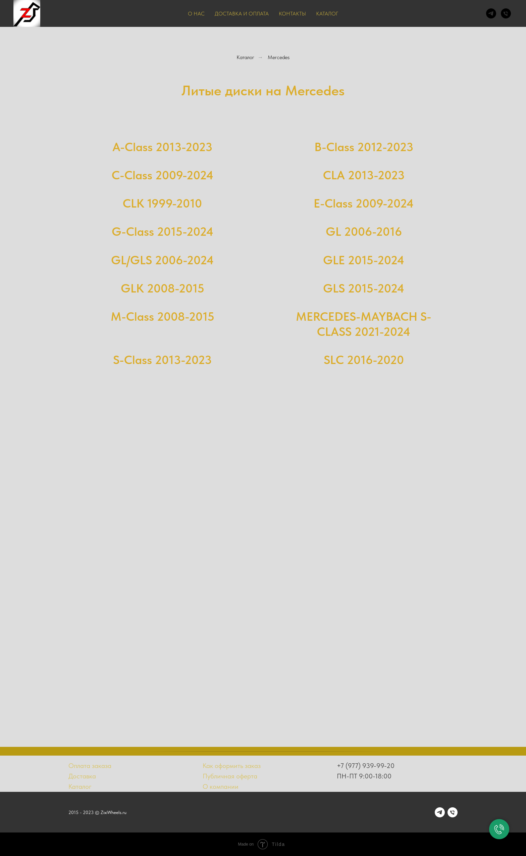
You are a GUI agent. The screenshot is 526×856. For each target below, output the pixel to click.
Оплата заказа (89, 766)
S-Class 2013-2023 (162, 360)
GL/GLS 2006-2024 (162, 260)
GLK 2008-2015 (162, 288)
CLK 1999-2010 (162, 203)
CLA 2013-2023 (364, 175)
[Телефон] (506, 13)
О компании (221, 786)
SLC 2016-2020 (364, 360)
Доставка (82, 776)
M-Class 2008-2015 (162, 316)
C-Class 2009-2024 (162, 175)
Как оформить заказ (232, 766)
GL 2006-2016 (364, 231)
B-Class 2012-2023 (363, 147)
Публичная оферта (230, 776)
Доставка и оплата (242, 13)
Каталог (327, 13)
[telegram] (491, 13)
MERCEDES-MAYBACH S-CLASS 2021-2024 (363, 324)
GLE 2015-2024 (363, 260)
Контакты (292, 13)
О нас (196, 13)
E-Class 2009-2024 (364, 203)
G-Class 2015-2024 (162, 231)
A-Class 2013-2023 (162, 147)
